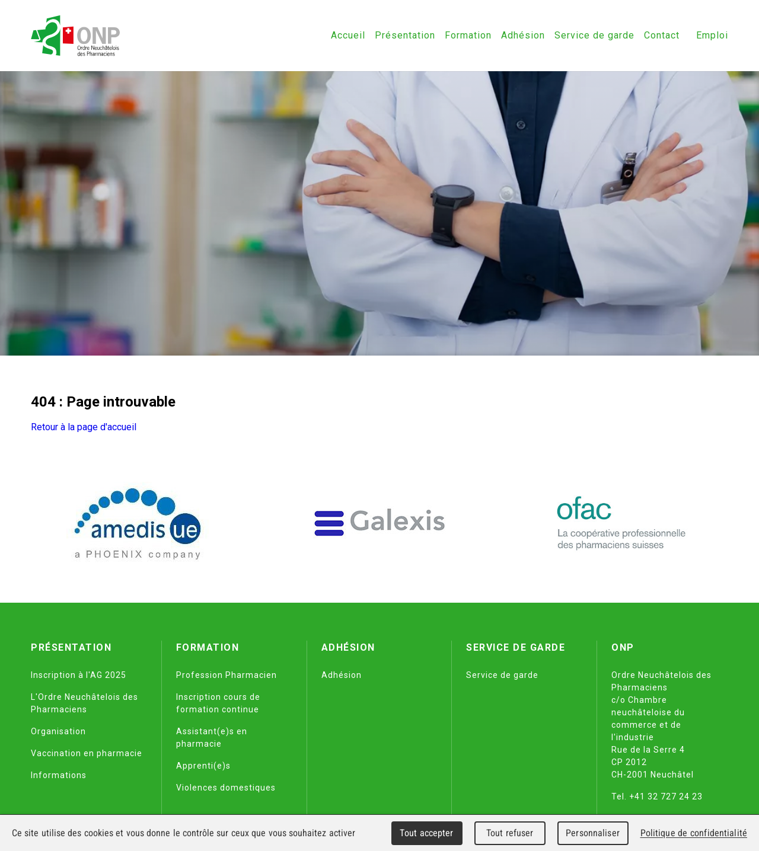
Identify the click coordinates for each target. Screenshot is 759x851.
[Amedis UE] (137, 523)
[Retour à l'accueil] (75, 35)
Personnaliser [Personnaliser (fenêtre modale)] (593, 833)
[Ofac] (621, 523)
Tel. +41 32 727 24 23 (657, 796)
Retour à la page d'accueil (83, 427)
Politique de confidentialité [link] (693, 833)
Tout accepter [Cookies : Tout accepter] (426, 833)
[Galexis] (379, 523)
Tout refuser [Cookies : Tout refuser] (510, 833)
